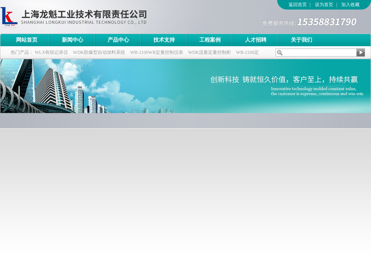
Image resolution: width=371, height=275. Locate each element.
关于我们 (301, 40)
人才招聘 (255, 40)
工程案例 (210, 40)
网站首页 (26, 40)
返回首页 (298, 4)
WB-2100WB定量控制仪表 (156, 52)
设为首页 (324, 4)
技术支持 (164, 40)
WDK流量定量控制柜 (209, 52)
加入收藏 (350, 4)
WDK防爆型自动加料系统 (99, 52)
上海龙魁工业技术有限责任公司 (105, 17)
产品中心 (118, 40)
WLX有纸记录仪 (51, 52)
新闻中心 (72, 40)
